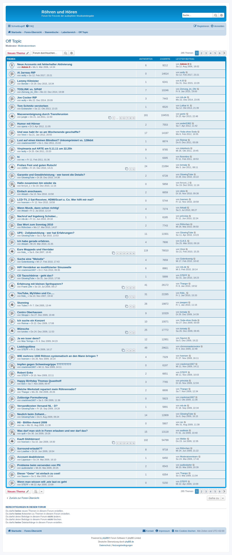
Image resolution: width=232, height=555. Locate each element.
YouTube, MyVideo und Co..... (35, 293)
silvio (182, 191)
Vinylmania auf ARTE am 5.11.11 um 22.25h (44, 148)
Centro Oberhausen (29, 312)
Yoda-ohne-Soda (188, 131)
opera (24, 126)
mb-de (183, 97)
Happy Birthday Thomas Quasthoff (39, 380)
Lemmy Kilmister (28, 80)
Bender (25, 83)
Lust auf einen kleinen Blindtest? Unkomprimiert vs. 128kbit (55, 140)
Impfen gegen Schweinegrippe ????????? (44, 364)
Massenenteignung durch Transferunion (42, 114)
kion (23, 383)
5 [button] (215, 53)
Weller (183, 439)
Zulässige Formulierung (32, 397)
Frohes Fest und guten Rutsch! (37, 165)
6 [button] (219, 53)
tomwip (183, 165)
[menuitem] (30, 26)
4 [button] (210, 53)
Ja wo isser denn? (28, 338)
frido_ (24, 252)
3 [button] (206, 53)
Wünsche (23, 328)
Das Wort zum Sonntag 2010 (35, 224)
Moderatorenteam (27, 46)
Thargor (184, 283)
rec (23, 159)
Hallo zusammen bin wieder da (36, 183)
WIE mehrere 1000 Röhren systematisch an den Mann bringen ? (57, 356)
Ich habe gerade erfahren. (33, 241)
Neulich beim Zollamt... (31, 414)
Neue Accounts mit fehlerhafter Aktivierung (44, 64)
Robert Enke (25, 372)
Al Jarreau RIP (26, 72)
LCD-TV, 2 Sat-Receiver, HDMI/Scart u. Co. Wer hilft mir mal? (55, 199)
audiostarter (27, 468)
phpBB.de (129, 542)
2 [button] (201, 53)
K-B (182, 80)
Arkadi (24, 194)
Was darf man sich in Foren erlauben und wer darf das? (52, 430)
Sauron (183, 338)
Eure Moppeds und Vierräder (35, 249)
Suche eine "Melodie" (31, 258)
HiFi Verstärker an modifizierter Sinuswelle (44, 267)
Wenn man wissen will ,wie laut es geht (42, 481)
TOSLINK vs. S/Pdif (29, 89)
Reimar (183, 140)
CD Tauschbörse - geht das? (35, 275)
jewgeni (184, 302)
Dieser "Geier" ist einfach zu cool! (38, 473)
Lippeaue (26, 459)
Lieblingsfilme (26, 346)
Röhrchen (26, 227)
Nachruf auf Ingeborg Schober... (37, 216)
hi (18, 156)
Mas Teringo (27, 341)
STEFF (183, 275)
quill (23, 433)
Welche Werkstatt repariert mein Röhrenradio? (46, 389)
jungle (24, 117)
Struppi (25, 315)
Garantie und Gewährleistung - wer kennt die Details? (51, 174)
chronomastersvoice (190, 346)
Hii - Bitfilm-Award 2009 (32, 422)
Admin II (25, 67)
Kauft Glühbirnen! (28, 439)
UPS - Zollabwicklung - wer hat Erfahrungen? (45, 232)
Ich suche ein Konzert (31, 320)
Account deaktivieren (30, 456)
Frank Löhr (26, 286)
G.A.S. (183, 241)
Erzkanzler (26, 108)
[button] (224, 53)
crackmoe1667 (28, 143)
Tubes (24, 305)
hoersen (25, 202)
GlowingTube (27, 177)
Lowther (25, 451)
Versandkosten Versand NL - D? (37, 405)
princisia (184, 216)
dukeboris (185, 148)
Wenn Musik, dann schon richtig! (38, 207)
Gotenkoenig (27, 261)
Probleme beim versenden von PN (38, 465)
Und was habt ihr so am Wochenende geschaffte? (48, 131)
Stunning (23, 302)
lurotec (24, 331)
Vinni (23, 134)
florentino (184, 156)
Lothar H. (184, 105)
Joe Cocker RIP (27, 97)
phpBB (106, 538)
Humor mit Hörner (28, 123)
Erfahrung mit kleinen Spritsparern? (40, 283)
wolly (23, 75)
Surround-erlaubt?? (29, 448)
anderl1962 (185, 123)
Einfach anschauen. (29, 191)
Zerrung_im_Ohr (29, 92)
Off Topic (13, 41)
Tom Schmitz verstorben (32, 105)
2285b (24, 168)
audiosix (184, 430)
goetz (183, 114)
